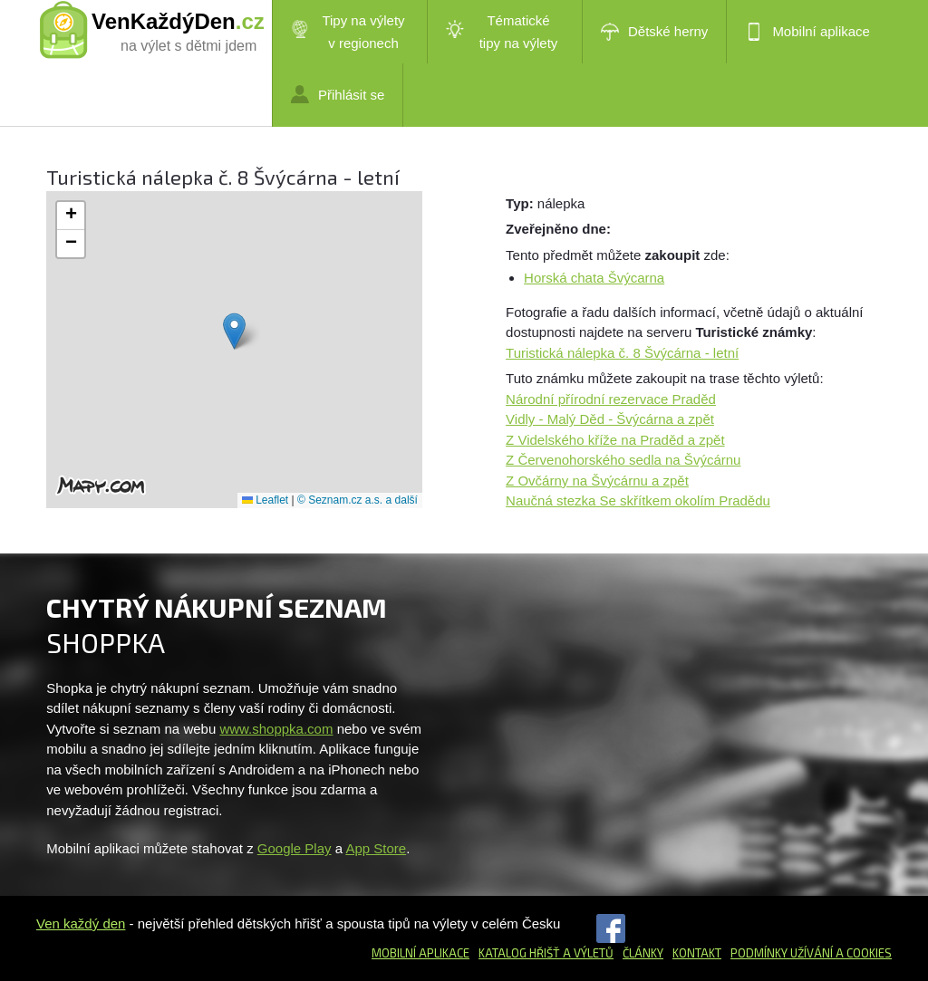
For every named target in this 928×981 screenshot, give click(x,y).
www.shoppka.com (276, 728)
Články (643, 953)
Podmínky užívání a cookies (811, 953)
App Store (375, 848)
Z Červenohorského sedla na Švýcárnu (623, 459)
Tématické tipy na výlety (501, 32)
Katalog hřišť (519, 953)
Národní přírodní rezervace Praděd (611, 399)
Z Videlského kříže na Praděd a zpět (615, 439)
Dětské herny (654, 32)
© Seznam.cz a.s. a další (357, 500)
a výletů (587, 953)
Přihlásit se (337, 94)
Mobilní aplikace (807, 32)
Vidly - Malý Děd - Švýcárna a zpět (610, 419)
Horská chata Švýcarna (594, 277)
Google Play (294, 848)
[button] (234, 331)
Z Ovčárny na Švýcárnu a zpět (597, 480)
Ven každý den (80, 923)
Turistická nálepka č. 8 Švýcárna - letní (622, 353)
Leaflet (265, 500)
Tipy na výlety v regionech (348, 32)
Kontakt (696, 953)
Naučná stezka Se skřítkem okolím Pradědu (638, 500)
